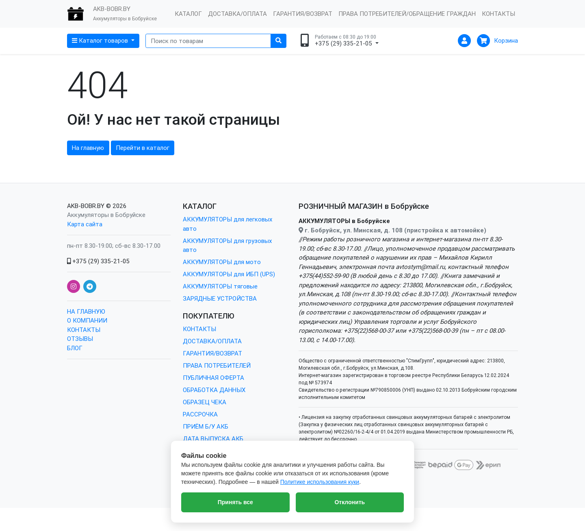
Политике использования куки (319, 482)
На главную (88, 148)
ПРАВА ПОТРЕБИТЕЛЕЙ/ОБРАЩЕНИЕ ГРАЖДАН (407, 13)
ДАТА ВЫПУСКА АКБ (213, 438)
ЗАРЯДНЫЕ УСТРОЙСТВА (220, 298)
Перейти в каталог (142, 148)
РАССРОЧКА (200, 414)
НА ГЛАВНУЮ (86, 311)
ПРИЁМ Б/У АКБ (205, 426)
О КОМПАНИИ (87, 320)
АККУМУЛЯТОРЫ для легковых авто (227, 223)
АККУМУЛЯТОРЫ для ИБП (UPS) (229, 274)
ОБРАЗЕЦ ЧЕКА (204, 402)
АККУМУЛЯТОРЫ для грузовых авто (227, 245)
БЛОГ (74, 348)
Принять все (235, 502)
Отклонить (349, 502)
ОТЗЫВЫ (80, 338)
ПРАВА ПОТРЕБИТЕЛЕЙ (217, 365)
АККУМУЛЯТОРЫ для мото (222, 262)
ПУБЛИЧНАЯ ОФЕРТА (213, 377)
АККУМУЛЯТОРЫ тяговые (220, 286)
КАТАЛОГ (188, 13)
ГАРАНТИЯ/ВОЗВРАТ (302, 13)
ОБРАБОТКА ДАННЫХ (214, 390)
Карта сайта (84, 224)
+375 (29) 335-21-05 (98, 261)
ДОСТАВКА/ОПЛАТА (237, 13)
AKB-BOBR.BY (85, 206)
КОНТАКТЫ (498, 13)
